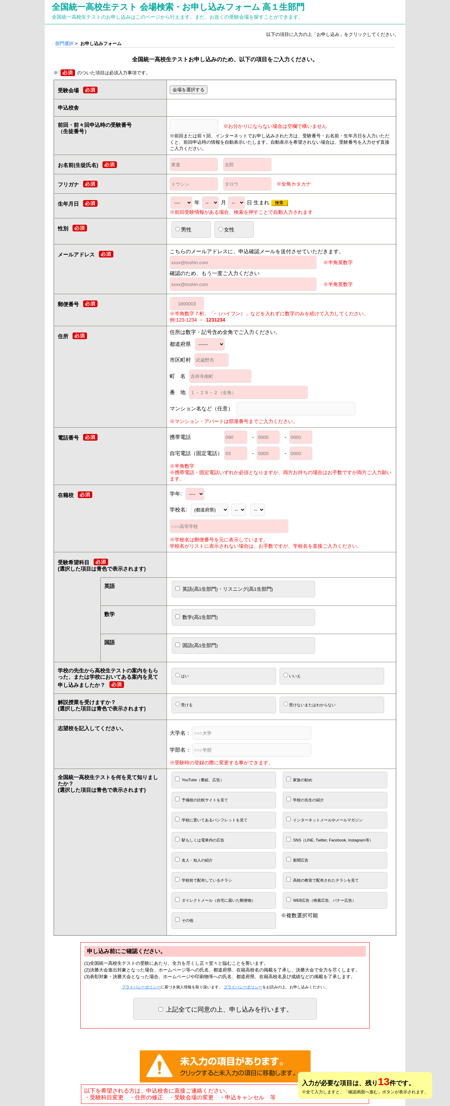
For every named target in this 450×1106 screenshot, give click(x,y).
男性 (183, 229)
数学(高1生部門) (196, 617)
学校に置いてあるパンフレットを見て (211, 819)
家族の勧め (299, 779)
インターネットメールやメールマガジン (324, 819)
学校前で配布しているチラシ (203, 879)
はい (182, 675)
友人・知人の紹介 (194, 859)
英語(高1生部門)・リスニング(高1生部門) (224, 589)
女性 (226, 229)
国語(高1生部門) (196, 645)
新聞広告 (297, 859)
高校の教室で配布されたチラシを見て (322, 879)
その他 (184, 919)
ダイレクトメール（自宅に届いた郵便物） (215, 899)
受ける (184, 704)
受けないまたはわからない (309, 704)
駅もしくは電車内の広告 (199, 839)
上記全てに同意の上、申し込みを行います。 (225, 1009)
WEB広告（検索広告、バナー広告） (321, 899)
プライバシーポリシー (141, 987)
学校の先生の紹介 (305, 799)
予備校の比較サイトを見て (201, 799)
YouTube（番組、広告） (199, 779)
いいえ (292, 675)
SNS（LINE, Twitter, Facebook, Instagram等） (329, 839)
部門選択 (64, 43)
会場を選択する (189, 89)
